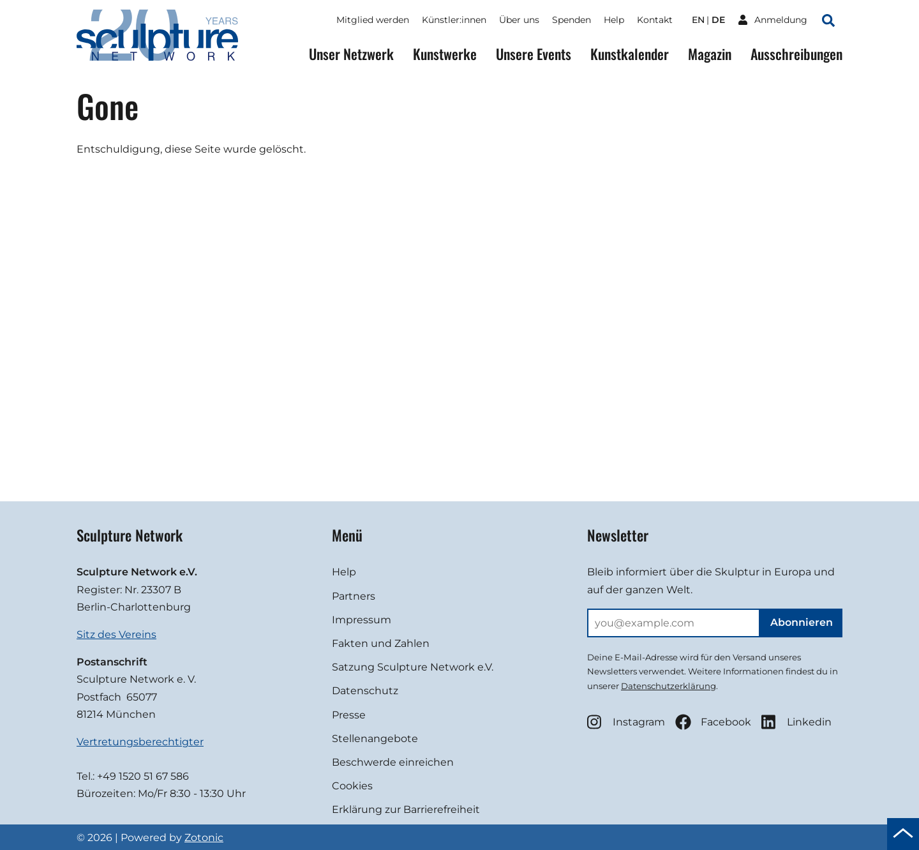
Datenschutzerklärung (668, 686)
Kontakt (655, 20)
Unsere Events (533, 54)
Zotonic (203, 837)
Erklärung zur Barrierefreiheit (406, 809)
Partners (353, 596)
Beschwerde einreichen (393, 762)
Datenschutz (365, 691)
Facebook (713, 722)
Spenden (571, 20)
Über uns (519, 20)
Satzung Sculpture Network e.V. (412, 667)
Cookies (352, 786)
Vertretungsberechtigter (140, 742)
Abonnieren (801, 622)
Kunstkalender (629, 54)
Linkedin (796, 722)
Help (614, 20)
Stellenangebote (375, 738)
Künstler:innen (454, 20)
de (718, 20)
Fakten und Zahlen (381, 643)
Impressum (361, 620)
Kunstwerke (445, 54)
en (698, 20)
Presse (349, 715)
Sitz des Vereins (116, 634)
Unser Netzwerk (351, 54)
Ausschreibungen (796, 54)
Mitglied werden (372, 20)
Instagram (626, 722)
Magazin (709, 54)
